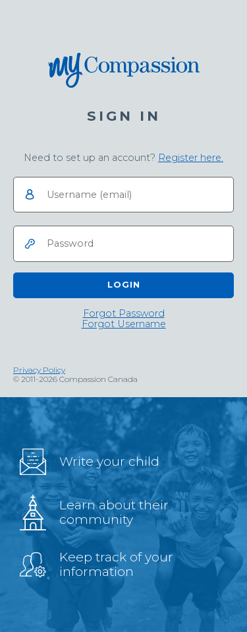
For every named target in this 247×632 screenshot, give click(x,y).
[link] (190, 158)
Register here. (190, 158)
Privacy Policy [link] (39, 370)
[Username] (123, 195)
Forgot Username (124, 324)
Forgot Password (124, 313)
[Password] (123, 244)
